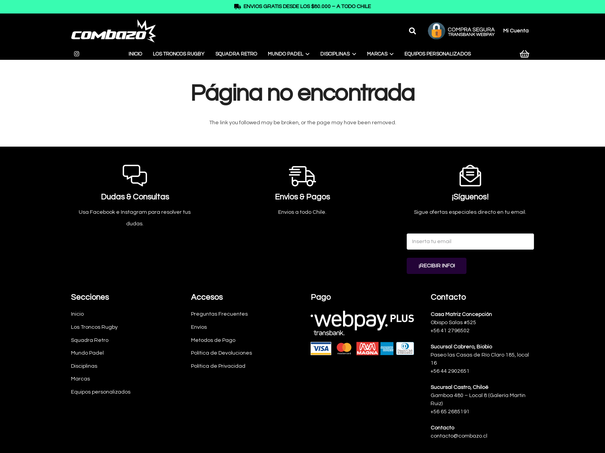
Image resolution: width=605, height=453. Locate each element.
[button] (412, 31)
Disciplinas (84, 366)
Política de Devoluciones (221, 353)
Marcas (80, 379)
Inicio (77, 314)
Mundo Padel (87, 353)
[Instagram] (76, 54)
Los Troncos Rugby (94, 327)
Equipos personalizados (100, 392)
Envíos (199, 327)
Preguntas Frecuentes (219, 314)
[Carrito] (524, 54)
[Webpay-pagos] (362, 333)
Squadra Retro (89, 340)
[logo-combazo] (113, 30)
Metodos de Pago (213, 340)
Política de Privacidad (218, 366)
